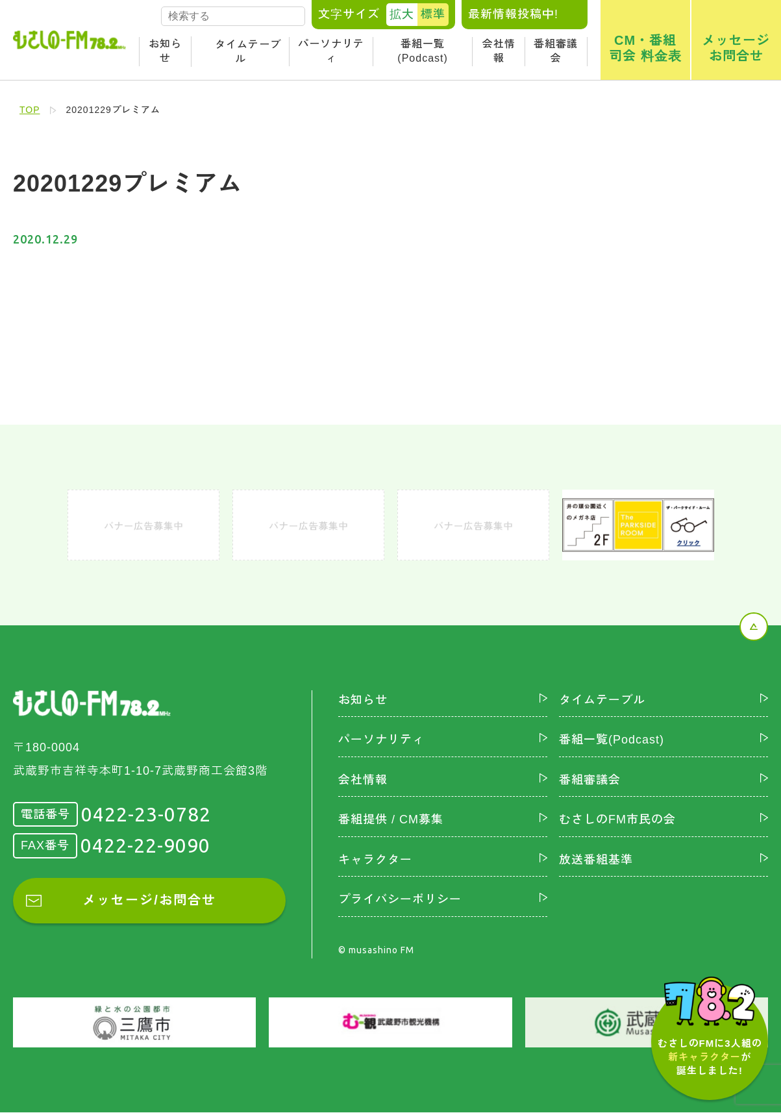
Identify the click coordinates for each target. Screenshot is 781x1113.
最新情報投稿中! (513, 14)
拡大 (402, 14)
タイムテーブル (248, 51)
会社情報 (498, 51)
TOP (29, 110)
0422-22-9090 (145, 845)
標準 (433, 14)
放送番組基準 (596, 859)
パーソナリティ (331, 51)
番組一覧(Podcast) (422, 51)
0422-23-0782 (146, 814)
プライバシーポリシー (400, 900)
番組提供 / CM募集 (390, 819)
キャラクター (375, 859)
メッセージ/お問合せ (149, 901)
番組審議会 (556, 51)
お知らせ (165, 51)
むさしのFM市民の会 (617, 819)
